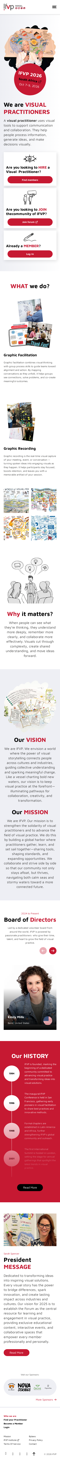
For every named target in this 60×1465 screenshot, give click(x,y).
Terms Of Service (12, 1444)
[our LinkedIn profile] (13, 1454)
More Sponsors (44, 1399)
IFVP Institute (10, 1440)
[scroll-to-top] (34, 1454)
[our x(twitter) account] (20, 1454)
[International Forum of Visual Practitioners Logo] (14, 7)
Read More (30, 1187)
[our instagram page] (27, 1454)
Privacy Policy (36, 1440)
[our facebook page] (6, 1454)
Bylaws (32, 1436)
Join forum (28, 221)
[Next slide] (52, 950)
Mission (7, 1436)
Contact (33, 1444)
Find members (30, 179)
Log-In (30, 253)
